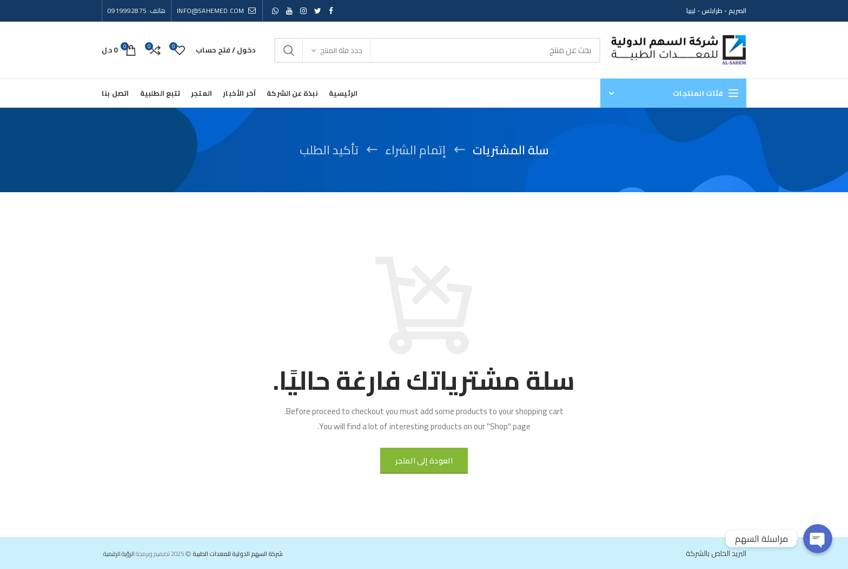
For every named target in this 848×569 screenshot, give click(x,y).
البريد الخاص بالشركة (716, 553)
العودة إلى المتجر (424, 461)
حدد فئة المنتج (341, 50)
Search (288, 50)
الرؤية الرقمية (119, 553)
